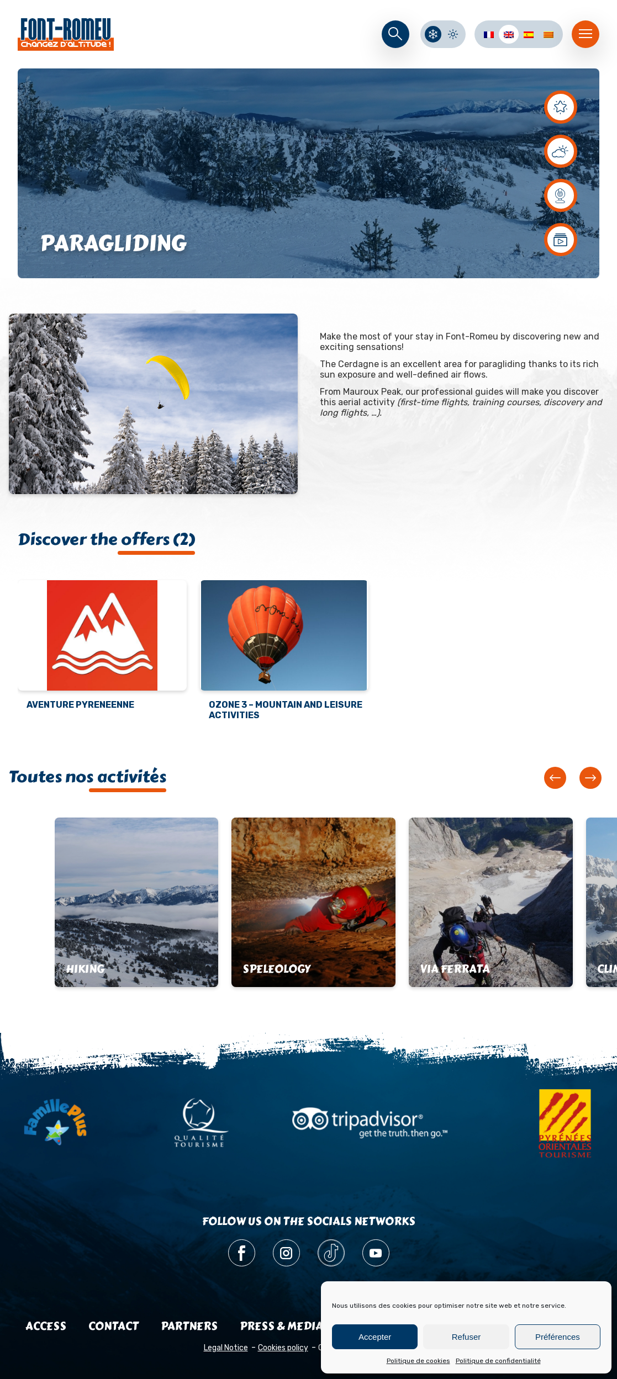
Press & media (281, 1326)
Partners (189, 1326)
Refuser (466, 1336)
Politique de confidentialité (498, 1361)
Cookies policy (283, 1348)
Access (45, 1326)
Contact (113, 1326)
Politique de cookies (418, 1361)
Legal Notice (226, 1348)
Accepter (374, 1336)
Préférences (557, 1336)
